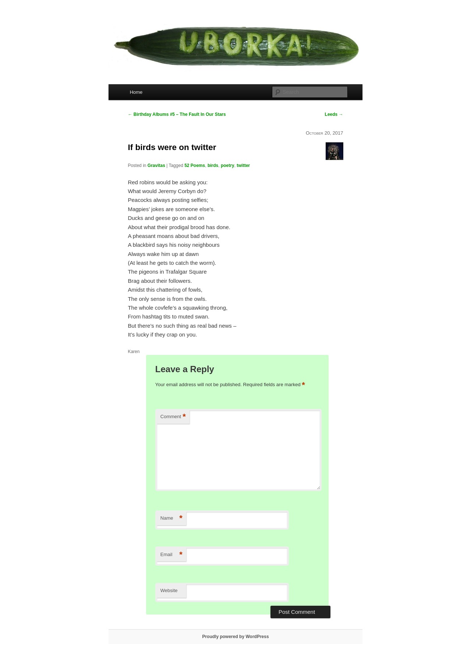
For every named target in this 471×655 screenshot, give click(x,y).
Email (171, 554)
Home (136, 92)
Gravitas (156, 165)
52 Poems (194, 165)
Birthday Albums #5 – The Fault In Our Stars (177, 114)
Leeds (334, 114)
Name (171, 518)
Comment (173, 417)
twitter (243, 165)
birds (213, 165)
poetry (227, 165)
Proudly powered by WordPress (235, 636)
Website (169, 590)
